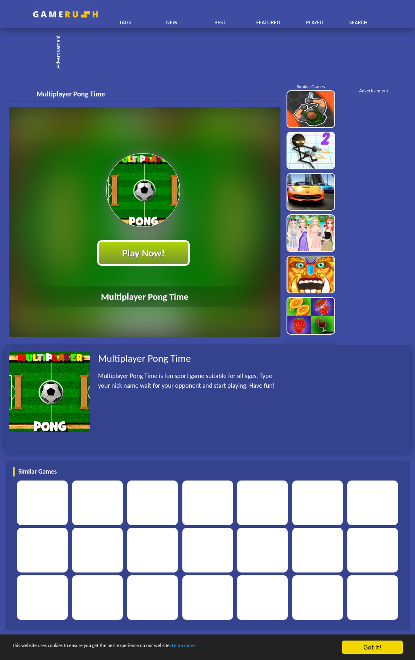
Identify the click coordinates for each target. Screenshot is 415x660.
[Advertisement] (211, 52)
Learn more (253, 647)
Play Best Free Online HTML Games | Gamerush (65, 14)
